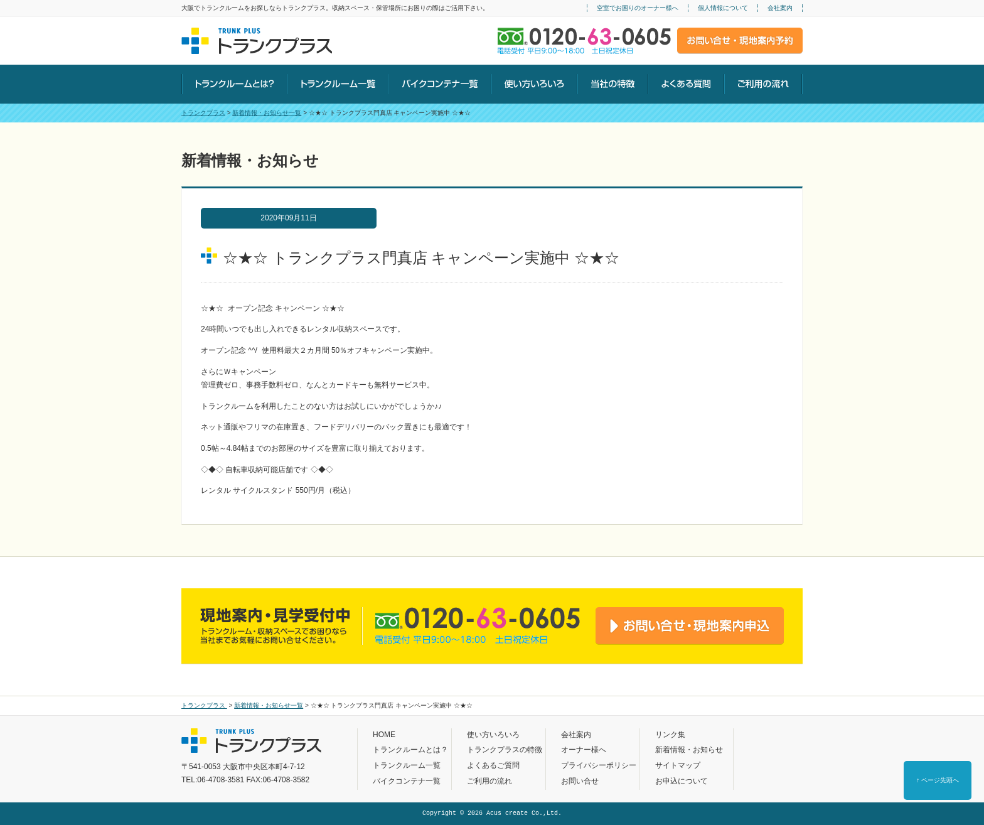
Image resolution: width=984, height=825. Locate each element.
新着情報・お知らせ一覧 (266, 112)
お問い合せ (580, 781)
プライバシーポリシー (598, 765)
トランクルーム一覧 (407, 765)
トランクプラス (203, 112)
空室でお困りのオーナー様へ (637, 7)
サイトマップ (677, 765)
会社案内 (780, 7)
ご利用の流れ (489, 781)
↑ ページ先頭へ (937, 780)
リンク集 (670, 734)
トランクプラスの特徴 (504, 749)
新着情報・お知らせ (689, 749)
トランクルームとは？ (410, 749)
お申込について (681, 781)
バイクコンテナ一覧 (407, 781)
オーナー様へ (583, 749)
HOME (384, 734)
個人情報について (723, 7)
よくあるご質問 (493, 765)
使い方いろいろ (493, 734)
